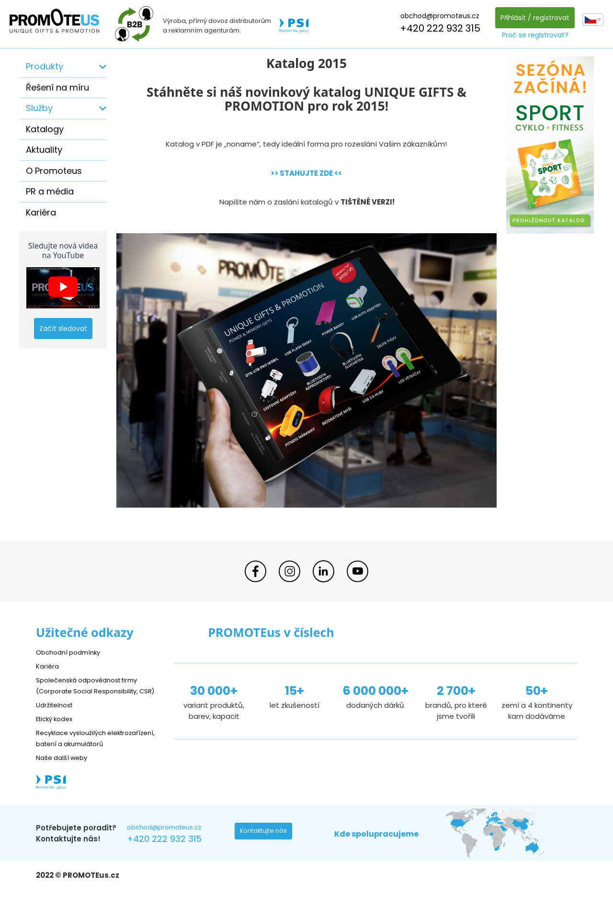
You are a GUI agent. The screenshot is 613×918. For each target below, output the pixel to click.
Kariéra (41, 212)
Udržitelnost (57, 716)
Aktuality (44, 150)
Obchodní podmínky (72, 652)
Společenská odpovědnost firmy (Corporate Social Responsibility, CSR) (94, 691)
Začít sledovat (63, 328)
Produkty (44, 66)
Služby (39, 108)
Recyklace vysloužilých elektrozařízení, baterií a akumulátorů (79, 754)
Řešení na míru (57, 87)
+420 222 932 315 (437, 28)
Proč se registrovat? (532, 35)
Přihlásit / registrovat (532, 18)
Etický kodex (57, 730)
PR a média (50, 191)
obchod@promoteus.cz (437, 16)
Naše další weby (65, 779)
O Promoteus (54, 171)
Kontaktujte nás (266, 855)
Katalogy (45, 129)
